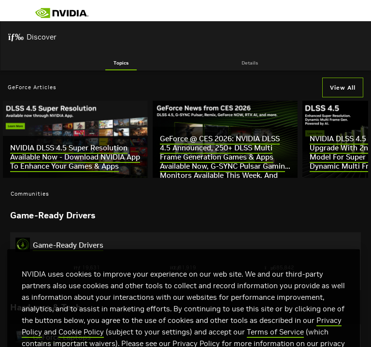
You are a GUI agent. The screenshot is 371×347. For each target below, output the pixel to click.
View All (343, 87)
